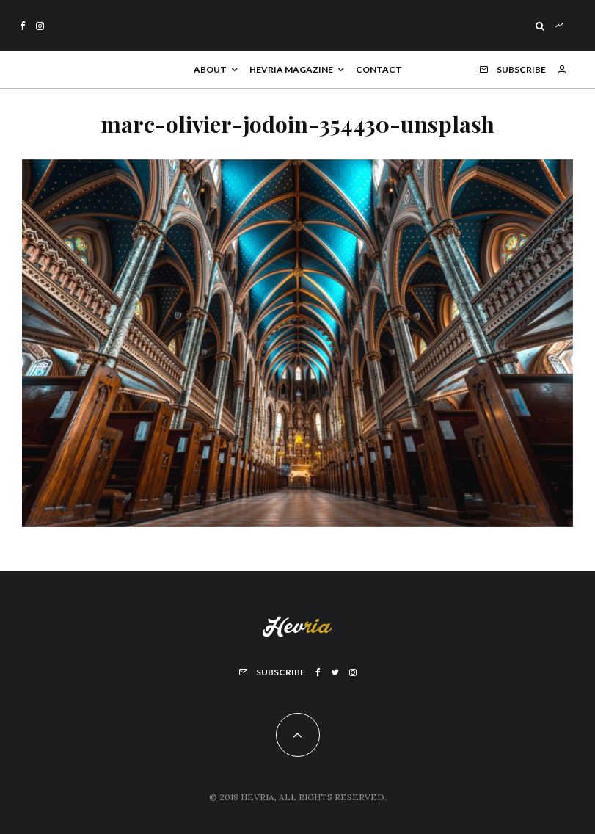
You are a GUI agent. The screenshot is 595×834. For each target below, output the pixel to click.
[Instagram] (40, 26)
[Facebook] (23, 26)
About (210, 69)
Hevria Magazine (291, 69)
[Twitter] (335, 672)
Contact (379, 69)
